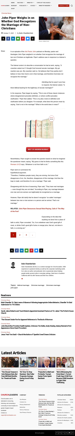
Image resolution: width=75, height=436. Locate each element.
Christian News (6, 13)
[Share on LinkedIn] (13, 39)
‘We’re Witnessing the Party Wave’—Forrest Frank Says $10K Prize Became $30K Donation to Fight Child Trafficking (64, 377)
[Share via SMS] (28, 39)
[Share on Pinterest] (23, 39)
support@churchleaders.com (8, 415)
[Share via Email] (18, 39)
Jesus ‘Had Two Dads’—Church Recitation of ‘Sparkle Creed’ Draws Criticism (28, 334)
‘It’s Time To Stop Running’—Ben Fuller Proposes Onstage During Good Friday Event (27, 376)
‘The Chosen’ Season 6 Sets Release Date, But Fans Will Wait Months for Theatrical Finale (9, 375)
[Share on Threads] (33, 39)
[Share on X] (3, 39)
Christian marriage (37, 285)
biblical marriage (23, 285)
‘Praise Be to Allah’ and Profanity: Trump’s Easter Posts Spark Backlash (46, 375)
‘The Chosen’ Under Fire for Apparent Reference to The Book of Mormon (27, 320)
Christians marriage (53, 285)
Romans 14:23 (16, 164)
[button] (71, 5)
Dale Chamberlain (26, 33)
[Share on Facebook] (8, 39)
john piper (14, 288)
